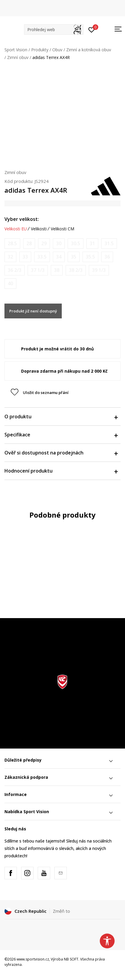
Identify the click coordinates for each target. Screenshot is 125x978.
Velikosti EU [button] (15, 228)
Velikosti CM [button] (62, 228)
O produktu (61, 416)
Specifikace (61, 434)
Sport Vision (15, 49)
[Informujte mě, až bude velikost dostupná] (12, 243)
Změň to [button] (61, 911)
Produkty (39, 49)
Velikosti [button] (39, 228)
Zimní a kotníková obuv (88, 49)
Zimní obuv (18, 57)
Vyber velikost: (21, 219)
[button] (53, 29)
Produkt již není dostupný (33, 311)
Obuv (57, 49)
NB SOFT (71, 959)
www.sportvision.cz (33, 959)
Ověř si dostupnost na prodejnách (61, 452)
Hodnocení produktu (61, 471)
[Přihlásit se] (91, 29)
